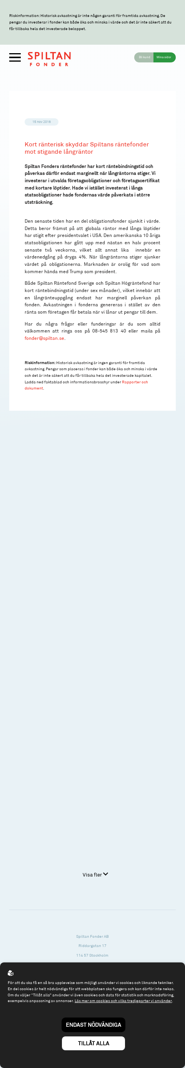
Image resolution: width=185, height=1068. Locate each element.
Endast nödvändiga (93, 1024)
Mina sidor (164, 57)
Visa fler (95, 875)
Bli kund (144, 57)
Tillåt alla (93, 1043)
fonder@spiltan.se (44, 338)
